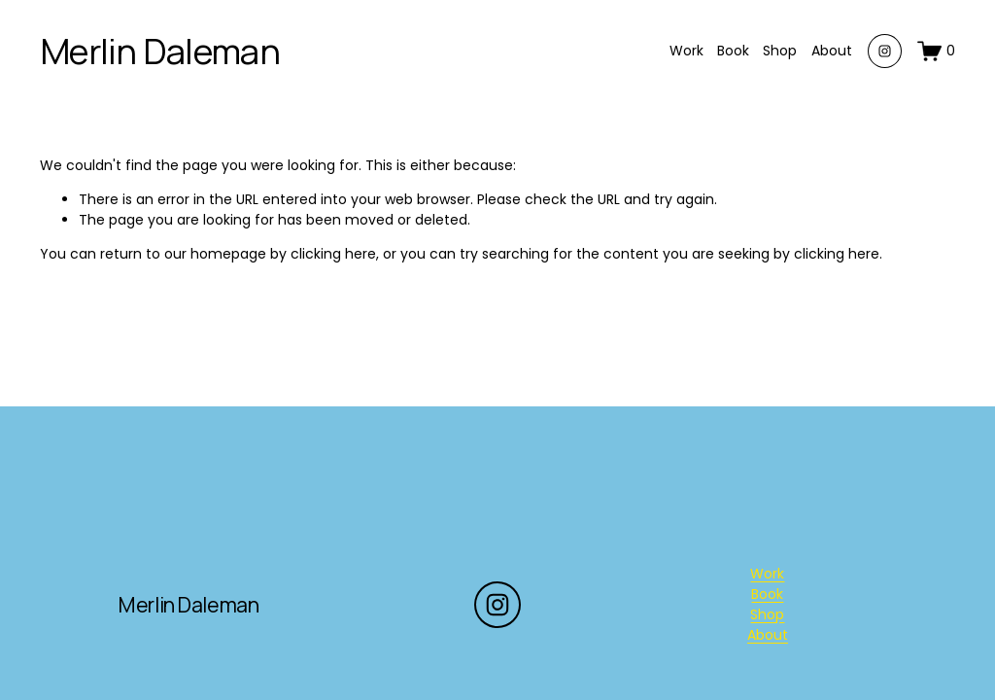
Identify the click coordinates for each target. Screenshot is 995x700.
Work (686, 50)
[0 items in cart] (936, 51)
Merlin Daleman (160, 51)
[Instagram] (885, 51)
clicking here (333, 253)
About (831, 50)
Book (733, 50)
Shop (780, 50)
